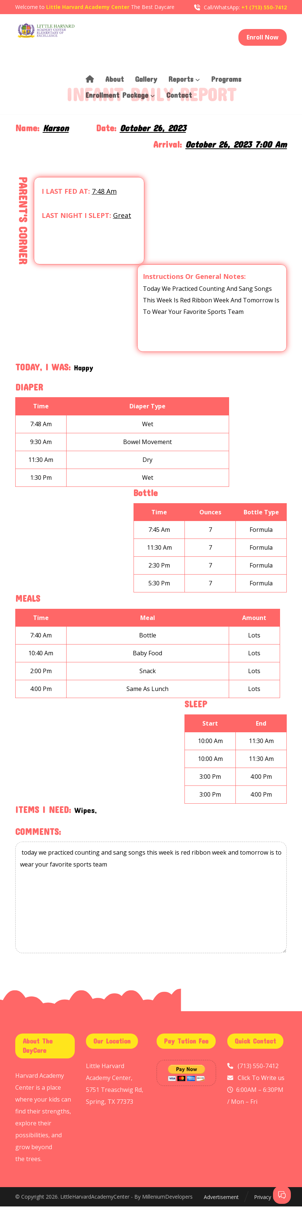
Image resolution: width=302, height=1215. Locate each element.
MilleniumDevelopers (167, 1205)
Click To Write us (261, 1087)
